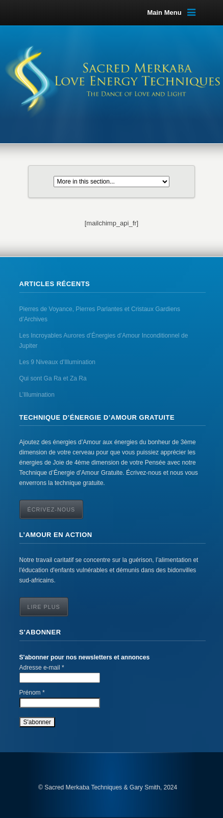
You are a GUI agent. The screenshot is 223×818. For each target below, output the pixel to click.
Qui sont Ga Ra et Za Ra (53, 378)
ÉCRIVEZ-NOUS (52, 509)
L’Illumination (37, 394)
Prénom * (32, 692)
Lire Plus (44, 607)
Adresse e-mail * (41, 667)
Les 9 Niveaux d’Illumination (57, 362)
